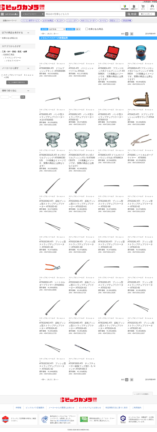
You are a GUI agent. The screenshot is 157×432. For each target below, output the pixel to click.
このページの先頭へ (142, 394)
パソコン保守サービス (30, 21)
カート (143, 8)
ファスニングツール (13, 58)
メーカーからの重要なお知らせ (61, 408)
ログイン (152, 8)
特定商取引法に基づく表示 (117, 408)
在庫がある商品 (10, 38)
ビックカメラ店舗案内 (35, 408)
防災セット (114, 21)
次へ (55, 34)
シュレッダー (72, 21)
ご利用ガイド (134, 8)
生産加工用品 (8, 55)
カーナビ (103, 21)
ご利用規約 (146, 2)
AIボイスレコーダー (88, 21)
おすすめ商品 (48, 21)
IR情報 (154, 2)
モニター (60, 21)
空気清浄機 (126, 21)
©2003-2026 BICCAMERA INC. (78, 430)
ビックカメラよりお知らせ (90, 408)
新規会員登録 (124, 8)
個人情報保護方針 (63, 421)
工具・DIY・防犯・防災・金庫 (14, 52)
